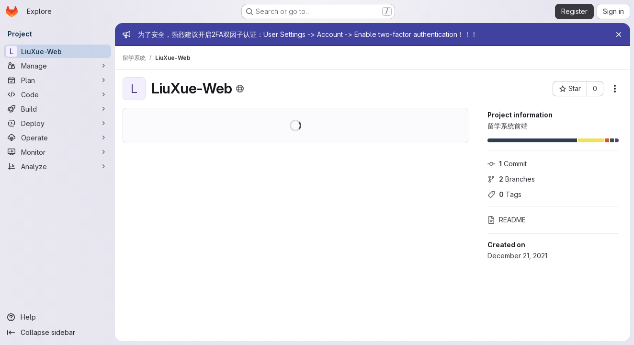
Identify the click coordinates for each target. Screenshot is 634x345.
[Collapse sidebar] (57, 332)
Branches (511, 179)
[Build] (57, 108)
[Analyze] (57, 166)
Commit (507, 164)
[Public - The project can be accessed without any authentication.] (240, 88)
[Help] (57, 317)
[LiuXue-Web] (57, 51)
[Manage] (57, 65)
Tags (504, 194)
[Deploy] (57, 123)
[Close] (618, 34)
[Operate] (57, 137)
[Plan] (57, 80)
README (506, 220)
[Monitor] (57, 152)
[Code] (57, 94)
